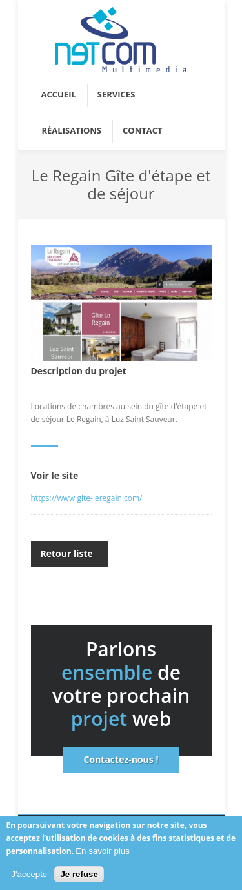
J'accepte (29, 875)
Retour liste (67, 553)
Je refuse (79, 875)
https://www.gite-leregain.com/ (87, 497)
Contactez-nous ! (121, 759)
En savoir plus (103, 851)
